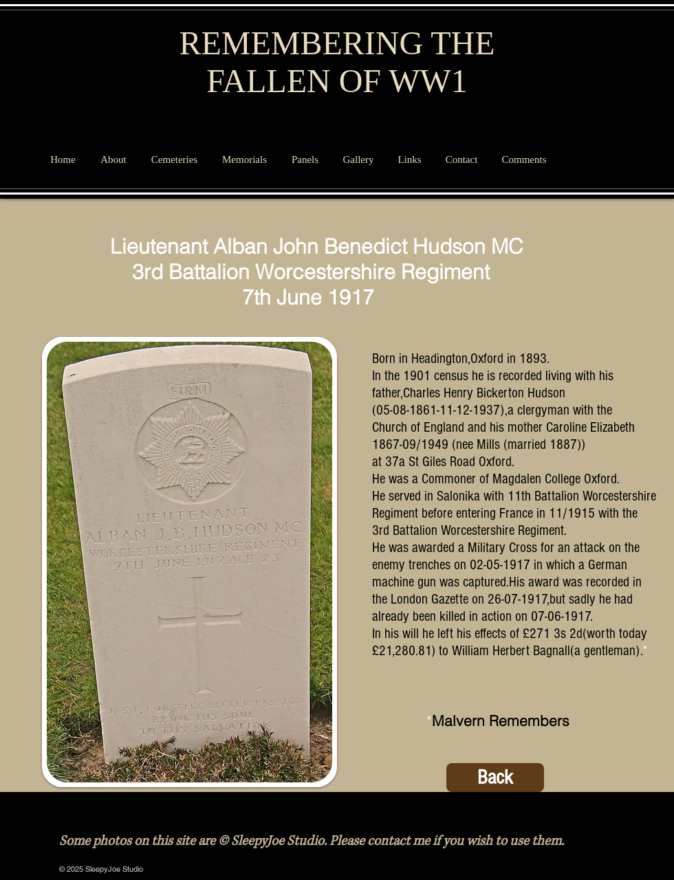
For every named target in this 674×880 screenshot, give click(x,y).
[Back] (495, 777)
